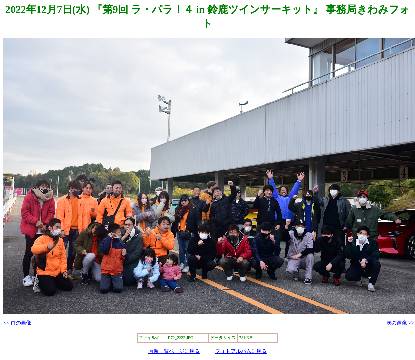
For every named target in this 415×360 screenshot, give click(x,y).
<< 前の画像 (17, 323)
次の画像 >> (400, 323)
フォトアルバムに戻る (241, 351)
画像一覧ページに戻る (174, 351)
